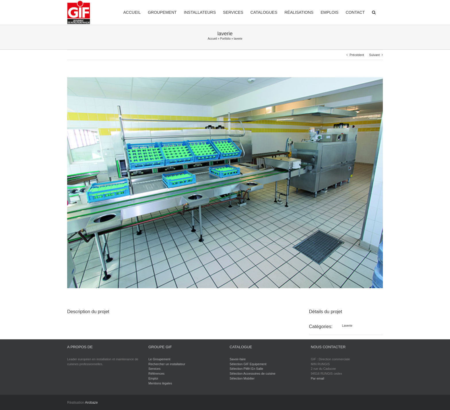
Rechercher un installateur (166, 364)
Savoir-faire (238, 359)
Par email (317, 378)
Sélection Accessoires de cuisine (253, 373)
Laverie (347, 325)
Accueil (212, 38)
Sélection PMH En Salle (246, 368)
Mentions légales (160, 383)
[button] (374, 12)
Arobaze (91, 403)
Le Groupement (159, 359)
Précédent (357, 55)
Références (156, 373)
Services (154, 368)
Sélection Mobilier (242, 378)
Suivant (374, 55)
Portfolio (225, 38)
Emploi (153, 378)
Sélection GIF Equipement (248, 364)
